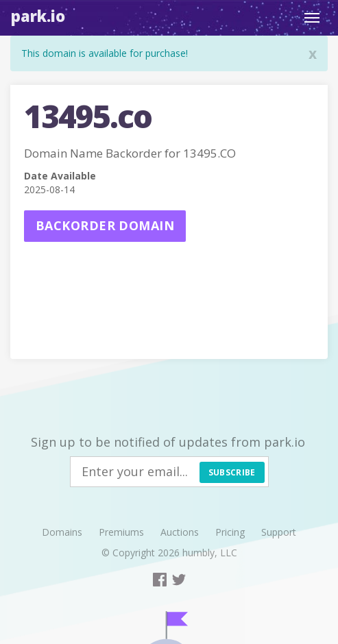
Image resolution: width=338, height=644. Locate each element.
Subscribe (232, 472)
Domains (62, 531)
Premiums (121, 531)
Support (278, 531)
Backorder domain (105, 225)
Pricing (230, 531)
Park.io (38, 15)
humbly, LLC (209, 552)
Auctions (179, 531)
